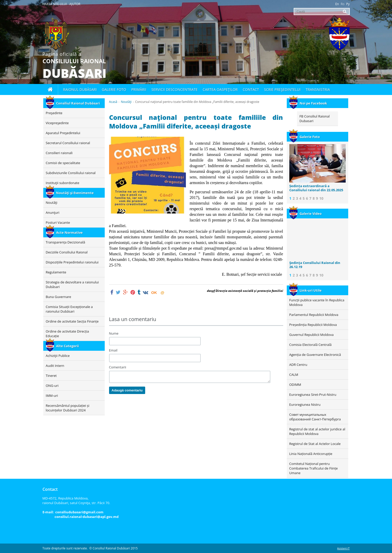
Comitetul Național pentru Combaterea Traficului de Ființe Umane (313, 468)
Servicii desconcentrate (175, 89)
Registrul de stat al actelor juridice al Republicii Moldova (317, 431)
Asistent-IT (343, 548)
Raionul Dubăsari (80, 89)
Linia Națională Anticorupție (310, 453)
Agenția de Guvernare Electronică (315, 354)
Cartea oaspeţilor (220, 89)
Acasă (113, 102)
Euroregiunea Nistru (305, 404)
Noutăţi (126, 102)
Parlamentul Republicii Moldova (313, 314)
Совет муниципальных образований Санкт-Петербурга (315, 416)
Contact (251, 89)
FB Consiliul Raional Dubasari (315, 118)
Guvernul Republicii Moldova (311, 334)
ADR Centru (298, 364)
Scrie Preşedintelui (282, 89)
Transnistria (318, 89)
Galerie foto (114, 89)
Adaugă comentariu (127, 390)
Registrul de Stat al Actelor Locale (315, 443)
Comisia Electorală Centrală (310, 344)
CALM (293, 374)
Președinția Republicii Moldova (313, 324)
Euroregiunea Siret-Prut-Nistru (312, 394)
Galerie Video (305, 213)
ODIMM (295, 384)
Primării (138, 89)
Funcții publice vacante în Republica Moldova (316, 302)
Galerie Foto (304, 137)
